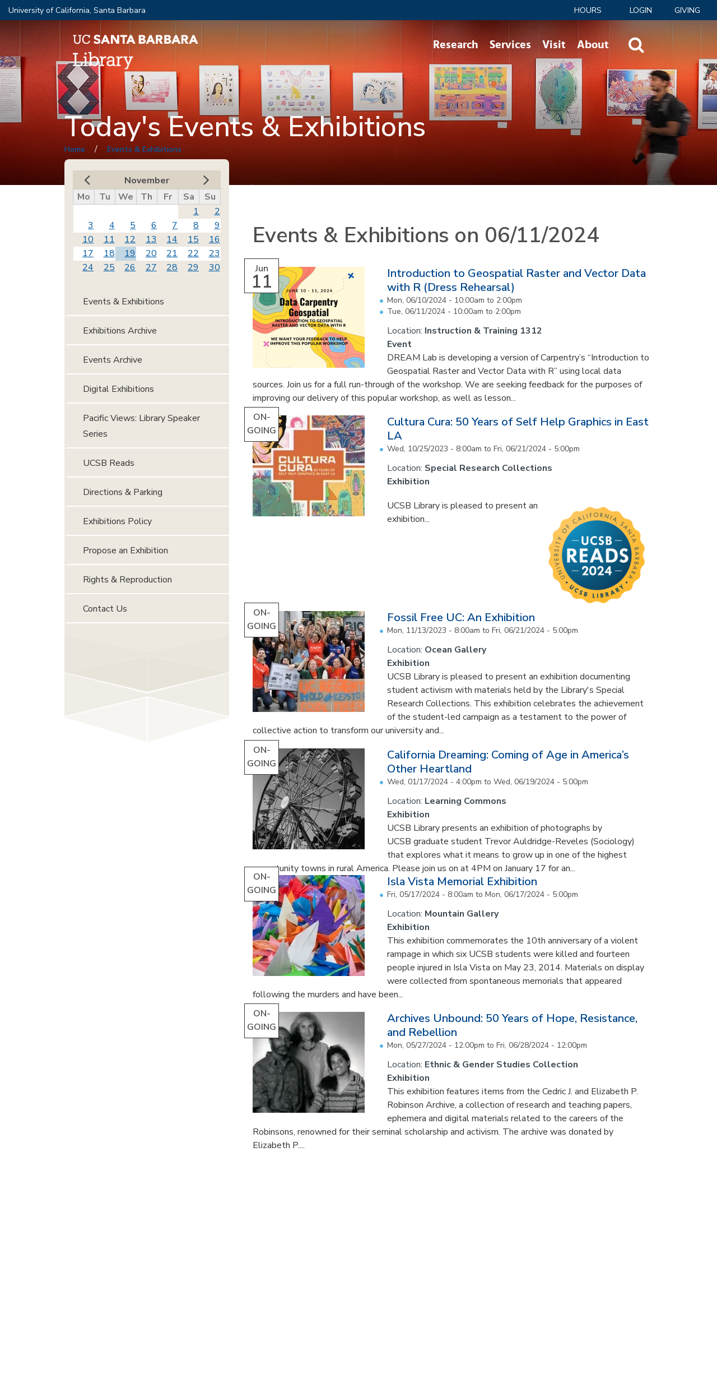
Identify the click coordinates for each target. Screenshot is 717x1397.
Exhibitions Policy (117, 521)
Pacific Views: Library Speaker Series (141, 426)
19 (130, 253)
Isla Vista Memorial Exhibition (462, 881)
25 (109, 267)
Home (74, 149)
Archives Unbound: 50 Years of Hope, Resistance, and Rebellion (512, 1025)
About (593, 44)
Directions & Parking (122, 492)
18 (109, 253)
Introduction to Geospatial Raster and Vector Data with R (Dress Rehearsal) (516, 280)
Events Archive (112, 360)
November (146, 180)
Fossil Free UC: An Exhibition (461, 617)
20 (151, 253)
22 (193, 253)
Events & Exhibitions (144, 149)
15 (193, 239)
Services (510, 44)
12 (130, 239)
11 (109, 239)
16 (214, 239)
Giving (687, 10)
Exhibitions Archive (120, 331)
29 (193, 267)
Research (455, 44)
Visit (554, 44)
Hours (588, 10)
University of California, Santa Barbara (77, 10)
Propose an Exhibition (125, 550)
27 (151, 267)
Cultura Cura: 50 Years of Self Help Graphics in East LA (518, 428)
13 (151, 239)
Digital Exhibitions (118, 389)
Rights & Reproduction (127, 579)
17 (88, 253)
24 (88, 267)
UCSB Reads (108, 463)
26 (130, 267)
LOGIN (641, 10)
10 (88, 239)
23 (214, 253)
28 (172, 267)
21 (172, 253)
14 (172, 239)
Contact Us (105, 609)
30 (214, 267)
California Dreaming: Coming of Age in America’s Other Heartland (508, 761)
